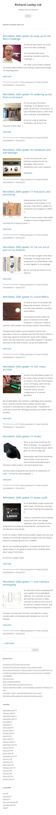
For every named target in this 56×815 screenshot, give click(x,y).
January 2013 (7, 779)
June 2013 (6, 770)
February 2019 (8, 742)
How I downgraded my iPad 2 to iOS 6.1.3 (17, 684)
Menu (28, 16)
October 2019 (7, 733)
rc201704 (44, 82)
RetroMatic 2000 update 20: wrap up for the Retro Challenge (27, 37)
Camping (6, 796)
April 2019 (6, 736)
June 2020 (6, 722)
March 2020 (7, 727)
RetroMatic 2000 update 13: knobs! (22, 436)
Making (5, 799)
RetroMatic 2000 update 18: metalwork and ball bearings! (27, 151)
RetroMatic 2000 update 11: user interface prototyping (26, 583)
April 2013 (6, 773)
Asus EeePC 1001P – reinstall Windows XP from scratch (22, 693)
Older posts (8, 643)
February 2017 (8, 768)
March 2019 (7, 739)
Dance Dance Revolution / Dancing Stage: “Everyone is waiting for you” (28, 670)
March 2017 (7, 765)
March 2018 (7, 753)
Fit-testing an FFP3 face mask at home (16, 664)
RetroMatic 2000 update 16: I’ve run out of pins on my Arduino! (26, 248)
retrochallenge (8, 85)
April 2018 (6, 750)
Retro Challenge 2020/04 (11, 682)
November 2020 (8, 716)
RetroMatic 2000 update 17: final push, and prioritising (26, 193)
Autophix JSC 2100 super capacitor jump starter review (22, 667)
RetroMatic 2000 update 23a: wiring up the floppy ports (22, 696)
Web (4, 808)
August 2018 (7, 748)
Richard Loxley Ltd (28, 5)
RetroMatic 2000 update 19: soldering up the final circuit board (27, 96)
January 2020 (7, 730)
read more (7, 76)
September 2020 (9, 719)
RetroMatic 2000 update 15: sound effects (26, 296)
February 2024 (8, 713)
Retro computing (27, 82)
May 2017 (6, 759)
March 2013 (7, 776)
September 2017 (9, 756)
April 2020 (6, 725)
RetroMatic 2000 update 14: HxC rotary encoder (24, 368)
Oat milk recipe (8, 679)
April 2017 (6, 762)
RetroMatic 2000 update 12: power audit (25, 497)
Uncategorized (8, 805)
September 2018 (9, 745)
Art (4, 793)
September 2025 (9, 710)
